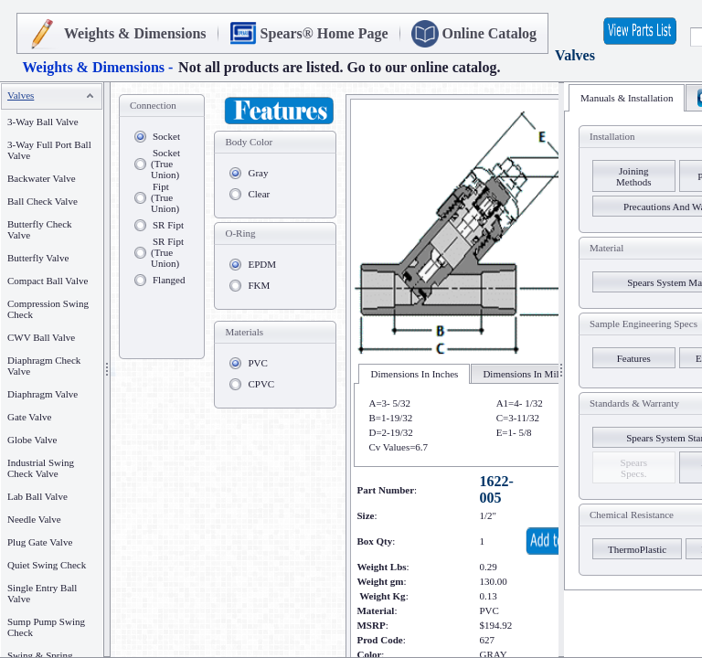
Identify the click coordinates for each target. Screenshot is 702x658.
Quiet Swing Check (46, 564)
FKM (259, 285)
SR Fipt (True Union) (167, 252)
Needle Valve (34, 519)
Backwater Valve (41, 178)
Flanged (169, 279)
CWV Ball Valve (41, 337)
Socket (166, 136)
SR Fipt (168, 224)
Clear (259, 193)
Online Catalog (489, 33)
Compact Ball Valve (47, 280)
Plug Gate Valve (39, 541)
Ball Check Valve (42, 201)
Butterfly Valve (38, 257)
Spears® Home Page (324, 33)
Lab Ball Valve (37, 496)
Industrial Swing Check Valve (40, 468)
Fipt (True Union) (165, 197)
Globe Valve (32, 439)
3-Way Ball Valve (43, 121)
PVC (257, 362)
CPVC (261, 383)
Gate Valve (29, 416)
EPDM (262, 264)
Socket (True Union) (165, 163)
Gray (258, 172)
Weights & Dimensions (135, 33)
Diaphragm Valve (42, 393)
